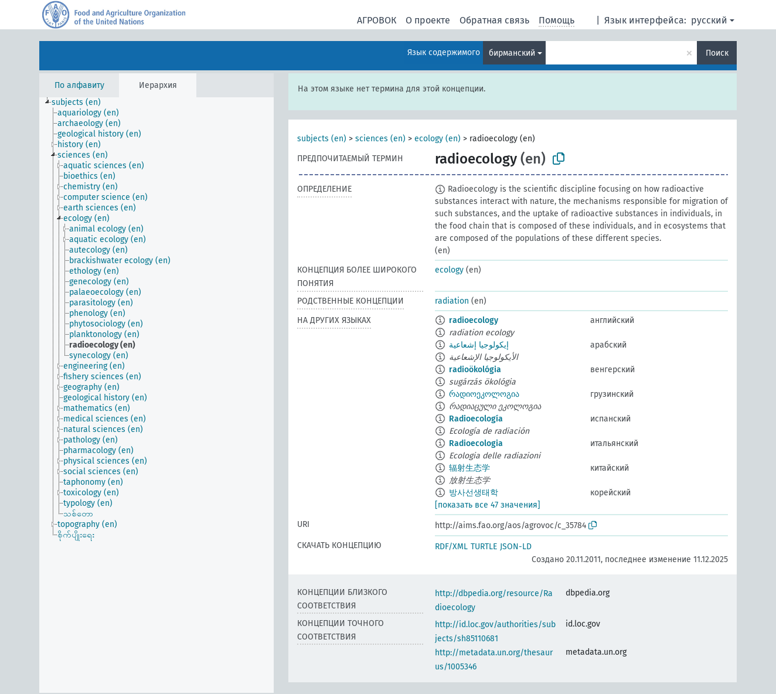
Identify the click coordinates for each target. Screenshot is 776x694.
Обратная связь (494, 20)
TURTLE (484, 547)
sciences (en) (380, 139)
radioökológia (475, 370)
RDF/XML (451, 547)
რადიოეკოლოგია (484, 394)
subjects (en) (321, 139)
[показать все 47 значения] (487, 505)
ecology (449, 270)
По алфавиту (79, 85)
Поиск (717, 53)
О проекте (428, 20)
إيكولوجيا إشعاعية (479, 345)
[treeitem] (81, 102)
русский (709, 20)
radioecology (473, 320)
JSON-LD (516, 547)
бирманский (512, 53)
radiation (452, 301)
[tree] (156, 395)
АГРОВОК (376, 20)
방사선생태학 (473, 493)
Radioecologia (476, 443)
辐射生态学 (469, 468)
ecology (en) (437, 139)
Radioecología (476, 419)
